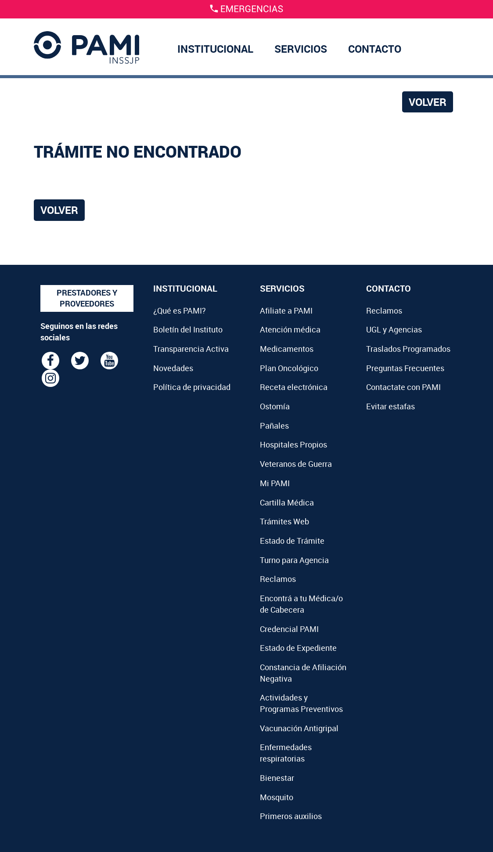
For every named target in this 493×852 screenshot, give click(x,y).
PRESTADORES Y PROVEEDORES (87, 298)
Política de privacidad (191, 387)
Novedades (173, 368)
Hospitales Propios (293, 444)
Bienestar (277, 778)
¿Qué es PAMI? (179, 310)
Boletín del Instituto (188, 329)
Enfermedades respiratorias (286, 753)
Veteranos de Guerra (296, 463)
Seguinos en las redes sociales (79, 332)
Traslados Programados (408, 348)
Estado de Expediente (298, 648)
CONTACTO (374, 49)
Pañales (274, 425)
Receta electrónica (293, 387)
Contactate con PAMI (403, 387)
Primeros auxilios (291, 816)
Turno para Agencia (294, 560)
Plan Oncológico (289, 368)
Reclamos (278, 579)
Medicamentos (286, 348)
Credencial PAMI (289, 629)
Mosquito (276, 797)
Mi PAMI (275, 483)
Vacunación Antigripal (299, 728)
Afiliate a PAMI (286, 310)
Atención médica (290, 329)
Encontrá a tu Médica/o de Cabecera (301, 604)
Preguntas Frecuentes (405, 368)
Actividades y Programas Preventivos (301, 703)
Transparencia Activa (191, 348)
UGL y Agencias (394, 329)
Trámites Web (284, 521)
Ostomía (275, 406)
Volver (427, 102)
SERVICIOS (300, 49)
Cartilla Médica (287, 502)
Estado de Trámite (292, 540)
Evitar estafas (390, 406)
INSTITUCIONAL (215, 49)
